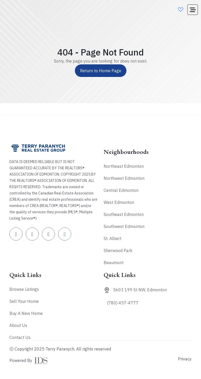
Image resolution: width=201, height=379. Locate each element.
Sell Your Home (24, 301)
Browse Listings (24, 289)
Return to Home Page (100, 70)
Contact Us (20, 337)
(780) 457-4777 (122, 302)
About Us (18, 325)
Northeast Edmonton (124, 166)
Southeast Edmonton (124, 214)
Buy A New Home (26, 313)
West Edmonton (119, 202)
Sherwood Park (118, 250)
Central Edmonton (121, 190)
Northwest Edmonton (124, 178)
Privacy (185, 359)
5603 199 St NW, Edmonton (140, 289)
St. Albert (112, 238)
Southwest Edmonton (124, 226)
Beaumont (114, 262)
